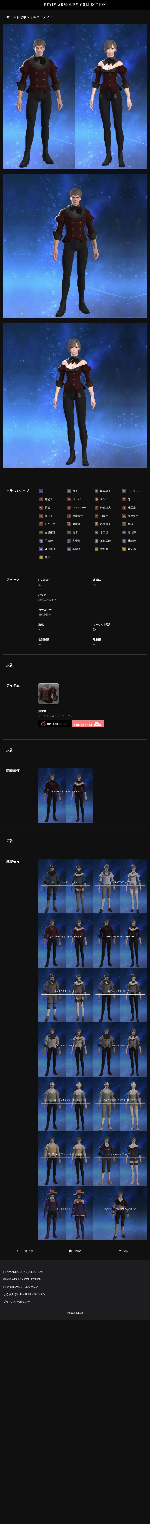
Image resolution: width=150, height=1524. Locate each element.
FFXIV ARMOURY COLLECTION (75, 5)
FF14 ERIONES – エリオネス (20, 1490)
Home (75, 1408)
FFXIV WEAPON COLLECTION (22, 1483)
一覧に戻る (26, 1408)
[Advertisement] (75, 496)
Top (123, 1408)
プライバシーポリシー (16, 1505)
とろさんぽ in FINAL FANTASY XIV (24, 1497)
